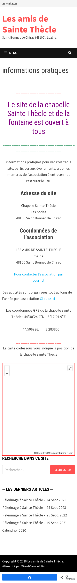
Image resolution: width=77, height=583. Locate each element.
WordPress (29, 566)
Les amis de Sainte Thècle (29, 24)
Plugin (69, 452)
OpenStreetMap (44, 452)
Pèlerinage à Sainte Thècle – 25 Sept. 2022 (34, 515)
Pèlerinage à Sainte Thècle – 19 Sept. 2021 (34, 522)
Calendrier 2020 (14, 530)
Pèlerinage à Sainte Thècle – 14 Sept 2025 (34, 500)
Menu (10, 53)
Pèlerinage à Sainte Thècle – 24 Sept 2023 (34, 507)
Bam (44, 566)
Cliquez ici (47, 298)
